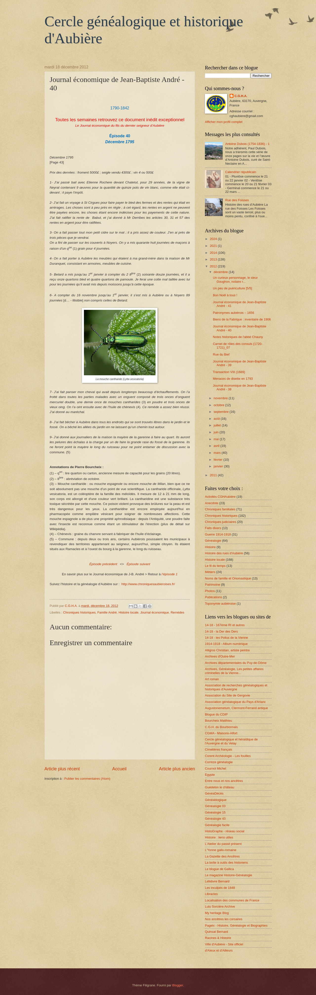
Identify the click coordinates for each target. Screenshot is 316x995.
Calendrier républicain (240, 172)
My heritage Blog (217, 913)
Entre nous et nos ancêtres (224, 781)
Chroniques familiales (220, 509)
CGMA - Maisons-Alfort (221, 733)
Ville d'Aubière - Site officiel (224, 944)
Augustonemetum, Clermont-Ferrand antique (236, 708)
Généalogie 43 (215, 818)
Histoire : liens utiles (219, 837)
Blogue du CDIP (216, 714)
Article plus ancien (177, 768)
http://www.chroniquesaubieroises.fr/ (148, 584)
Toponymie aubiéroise (220, 603)
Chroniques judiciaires (220, 522)
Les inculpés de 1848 (220, 888)
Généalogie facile (217, 825)
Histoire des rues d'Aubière (224, 553)
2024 (214, 239)
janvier (219, 466)
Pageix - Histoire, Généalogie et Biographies (236, 925)
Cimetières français (218, 749)
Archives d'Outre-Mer (220, 656)
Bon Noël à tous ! (225, 295)
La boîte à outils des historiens (226, 862)
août (217, 418)
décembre (221, 272)
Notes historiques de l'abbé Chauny (238, 337)
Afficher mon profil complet (223, 122)
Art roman (212, 679)
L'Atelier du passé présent (223, 844)
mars (217, 453)
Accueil (119, 768)
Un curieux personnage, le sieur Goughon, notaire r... (235, 279)
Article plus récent (62, 768)
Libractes (211, 894)
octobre (219, 405)
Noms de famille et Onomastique (228, 578)
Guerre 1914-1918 (218, 534)
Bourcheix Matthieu (218, 720)
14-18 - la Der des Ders (221, 631)
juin (216, 432)
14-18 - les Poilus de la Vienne (226, 637)
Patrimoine (212, 584)
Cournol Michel (215, 768)
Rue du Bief (221, 354)
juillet (218, 425)
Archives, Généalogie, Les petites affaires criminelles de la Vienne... (234, 671)
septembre (221, 412)
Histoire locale (128, 612)
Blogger (177, 985)
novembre (221, 398)
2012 (214, 266)
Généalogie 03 (215, 806)
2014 (214, 253)
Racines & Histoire (218, 938)
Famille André (107, 612)
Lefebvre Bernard (217, 881)
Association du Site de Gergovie (227, 695)
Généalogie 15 (215, 812)
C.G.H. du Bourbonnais (221, 727)
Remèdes (177, 612)
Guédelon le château (219, 787)
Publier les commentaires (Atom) (87, 778)
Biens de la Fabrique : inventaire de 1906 (242, 319)
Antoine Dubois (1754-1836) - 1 (247, 144)
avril (217, 446)
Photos (210, 591)
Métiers (210, 572)
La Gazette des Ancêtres (222, 856)
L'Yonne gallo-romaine (220, 850)
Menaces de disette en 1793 (233, 378)
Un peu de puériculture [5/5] (232, 288)
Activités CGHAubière (220, 496)
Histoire (210, 547)
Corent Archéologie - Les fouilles (228, 756)
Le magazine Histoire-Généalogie (228, 875)
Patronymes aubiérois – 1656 (233, 313)
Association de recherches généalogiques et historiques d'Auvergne (236, 687)
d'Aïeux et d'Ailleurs (219, 950)
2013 (214, 259)
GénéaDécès (214, 793)
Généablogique (215, 800)
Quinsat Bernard (216, 932)
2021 (214, 246)
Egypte (210, 774)
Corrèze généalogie (219, 762)
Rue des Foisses (237, 200)
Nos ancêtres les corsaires (223, 919)
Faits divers (213, 528)
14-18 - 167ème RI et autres (225, 625)
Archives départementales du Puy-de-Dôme (236, 663)
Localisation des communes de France (232, 900)
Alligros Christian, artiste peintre (227, 650)
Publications (213, 597)
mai (216, 439)
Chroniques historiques (79, 612)
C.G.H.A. (241, 96)
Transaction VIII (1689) (229, 372)
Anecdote (211, 503)
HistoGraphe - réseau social (224, 831)
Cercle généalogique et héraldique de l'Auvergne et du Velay (231, 741)
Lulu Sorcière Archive (220, 906)
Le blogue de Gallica (219, 869)
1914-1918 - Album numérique (226, 644)
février (218, 459)
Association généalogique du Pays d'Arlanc (235, 702)
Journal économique (154, 612)
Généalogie (213, 540)
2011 (214, 475)
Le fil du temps (215, 566)
